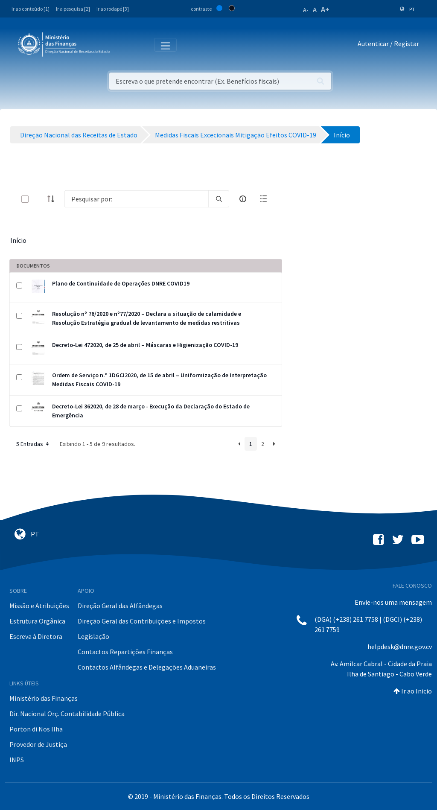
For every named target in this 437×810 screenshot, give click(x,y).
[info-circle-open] (243, 199)
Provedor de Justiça (38, 744)
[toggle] (38, 199)
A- (306, 10)
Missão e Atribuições (39, 605)
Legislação (93, 636)
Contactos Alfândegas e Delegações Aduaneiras (147, 667)
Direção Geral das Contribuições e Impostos (142, 621)
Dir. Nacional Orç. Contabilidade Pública (67, 713)
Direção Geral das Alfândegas (120, 605)
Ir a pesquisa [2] (73, 9)
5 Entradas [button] (33, 444)
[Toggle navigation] (123, 44)
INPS (16, 759)
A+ (325, 9)
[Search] (136, 198)
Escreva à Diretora (35, 636)
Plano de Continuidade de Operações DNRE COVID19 (120, 283)
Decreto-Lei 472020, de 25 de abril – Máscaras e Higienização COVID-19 (145, 345)
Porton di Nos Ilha (36, 729)
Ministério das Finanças (43, 698)
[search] (219, 198)
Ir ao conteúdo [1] (31, 9)
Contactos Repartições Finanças (125, 651)
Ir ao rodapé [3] (112, 9)
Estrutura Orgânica (37, 621)
